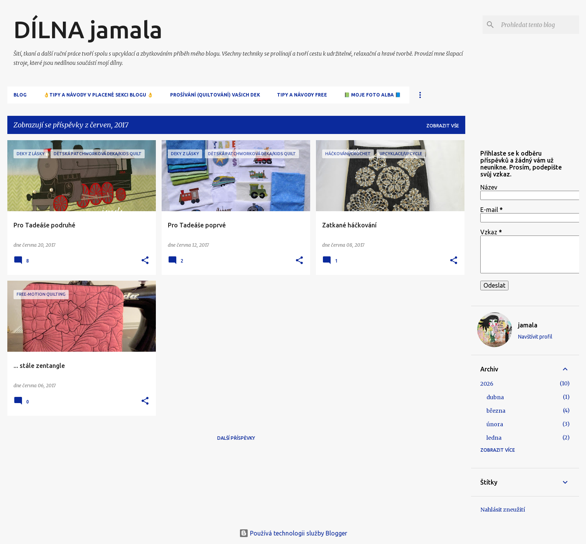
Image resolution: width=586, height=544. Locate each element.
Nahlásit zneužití (502, 509)
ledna (494, 437)
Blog (20, 94)
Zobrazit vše (442, 125)
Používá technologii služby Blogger (293, 533)
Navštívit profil (535, 337)
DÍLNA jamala (88, 29)
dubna (495, 397)
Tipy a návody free (302, 94)
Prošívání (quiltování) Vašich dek (215, 94)
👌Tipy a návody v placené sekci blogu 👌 (98, 94)
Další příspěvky (236, 438)
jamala (527, 325)
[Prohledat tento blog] (538, 24)
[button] (145, 261)
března (495, 410)
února (494, 424)
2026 (486, 383)
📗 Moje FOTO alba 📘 (372, 94)
